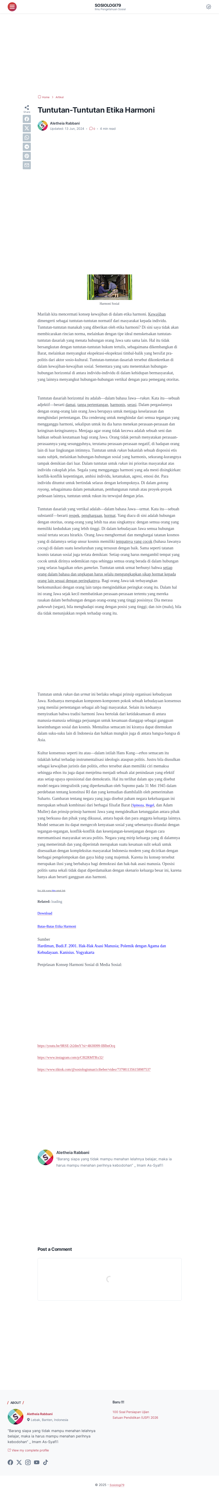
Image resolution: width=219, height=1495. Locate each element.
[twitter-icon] (19, 1464)
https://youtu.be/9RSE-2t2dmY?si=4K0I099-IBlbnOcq (82, 1045)
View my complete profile (32, 1451)
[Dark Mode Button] (208, 6)
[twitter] (27, 128)
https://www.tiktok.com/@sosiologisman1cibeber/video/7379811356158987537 (102, 1070)
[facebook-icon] (10, 1464)
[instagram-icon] (28, 1464)
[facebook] (27, 119)
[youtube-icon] (36, 1464)
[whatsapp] (27, 137)
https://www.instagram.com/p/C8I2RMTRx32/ (75, 1057)
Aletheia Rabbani (41, 1414)
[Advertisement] (109, 54)
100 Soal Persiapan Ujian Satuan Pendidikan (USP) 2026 (134, 1418)
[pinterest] (27, 156)
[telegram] (27, 147)
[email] (27, 165)
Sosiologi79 (109, 5)
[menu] (12, 6)
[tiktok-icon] (45, 1464)
